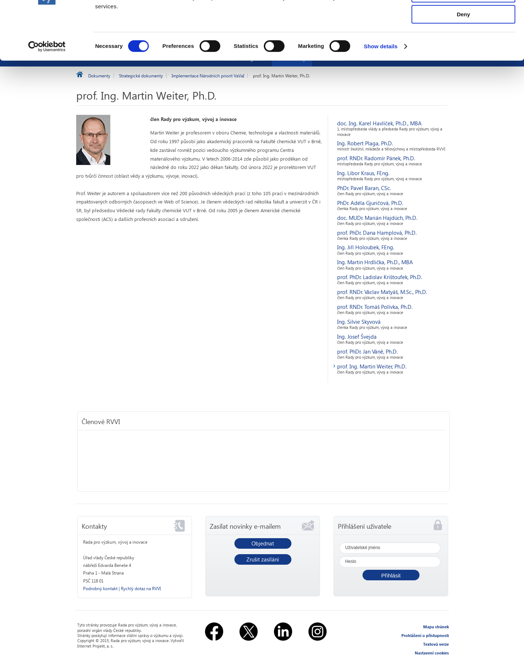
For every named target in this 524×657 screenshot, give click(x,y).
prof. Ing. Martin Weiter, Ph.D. (371, 366)
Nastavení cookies (432, 652)
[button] (391, 575)
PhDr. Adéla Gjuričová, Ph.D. (370, 202)
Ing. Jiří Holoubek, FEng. (365, 247)
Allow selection (463, 39)
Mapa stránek (436, 626)
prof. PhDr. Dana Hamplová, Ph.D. (377, 232)
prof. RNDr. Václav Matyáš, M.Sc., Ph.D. (382, 292)
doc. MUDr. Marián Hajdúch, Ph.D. (377, 217)
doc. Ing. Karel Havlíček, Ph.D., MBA (379, 123)
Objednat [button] (262, 543)
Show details (381, 92)
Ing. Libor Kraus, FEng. (363, 173)
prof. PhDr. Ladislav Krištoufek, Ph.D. (379, 277)
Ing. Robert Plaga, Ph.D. (365, 143)
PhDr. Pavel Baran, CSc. (364, 188)
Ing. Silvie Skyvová (359, 321)
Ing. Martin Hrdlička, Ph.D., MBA (375, 262)
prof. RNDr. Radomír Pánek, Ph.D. (376, 158)
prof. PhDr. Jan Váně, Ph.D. (367, 351)
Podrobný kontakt (100, 588)
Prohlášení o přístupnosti (425, 635)
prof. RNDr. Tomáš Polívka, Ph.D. (375, 306)
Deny (463, 60)
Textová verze (436, 644)
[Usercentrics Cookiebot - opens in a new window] (47, 92)
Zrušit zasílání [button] (262, 559)
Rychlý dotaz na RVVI (141, 588)
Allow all (464, 18)
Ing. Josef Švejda (357, 336)
